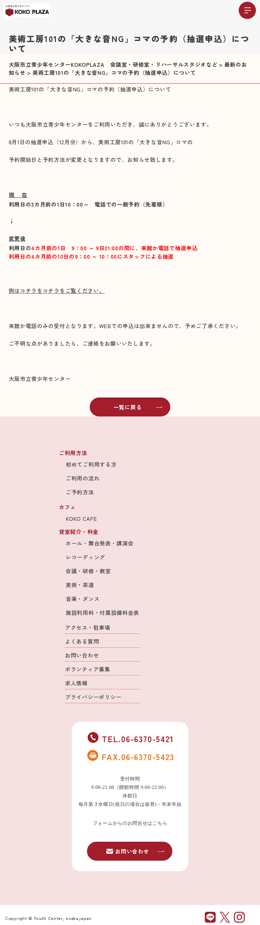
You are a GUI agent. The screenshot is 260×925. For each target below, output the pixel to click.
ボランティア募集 (87, 669)
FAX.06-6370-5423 (130, 756)
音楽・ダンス (83, 599)
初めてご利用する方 (91, 464)
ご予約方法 (80, 492)
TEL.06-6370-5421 (131, 738)
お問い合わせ (82, 655)
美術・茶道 (80, 585)
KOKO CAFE (81, 518)
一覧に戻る (138, 407)
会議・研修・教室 (88, 571)
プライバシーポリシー (93, 697)
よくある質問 (82, 641)
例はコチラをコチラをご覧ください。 (57, 290)
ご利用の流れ (83, 478)
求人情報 (76, 683)
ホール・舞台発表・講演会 (99, 543)
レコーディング (85, 557)
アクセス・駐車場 (87, 627)
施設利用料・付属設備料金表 (102, 612)
